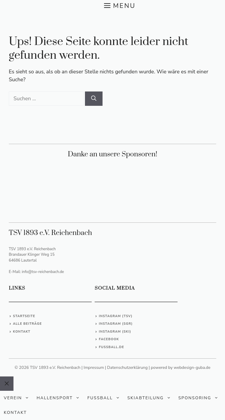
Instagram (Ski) (115, 331)
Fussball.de (111, 347)
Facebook (109, 339)
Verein (18, 398)
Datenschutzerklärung (127, 367)
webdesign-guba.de (192, 367)
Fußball (105, 398)
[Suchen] (94, 98)
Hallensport (60, 398)
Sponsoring (200, 398)
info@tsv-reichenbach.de (43, 271)
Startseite (24, 316)
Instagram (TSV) (115, 316)
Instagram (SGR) (115, 324)
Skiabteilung (151, 398)
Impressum (93, 367)
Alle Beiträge (27, 324)
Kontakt (21, 331)
